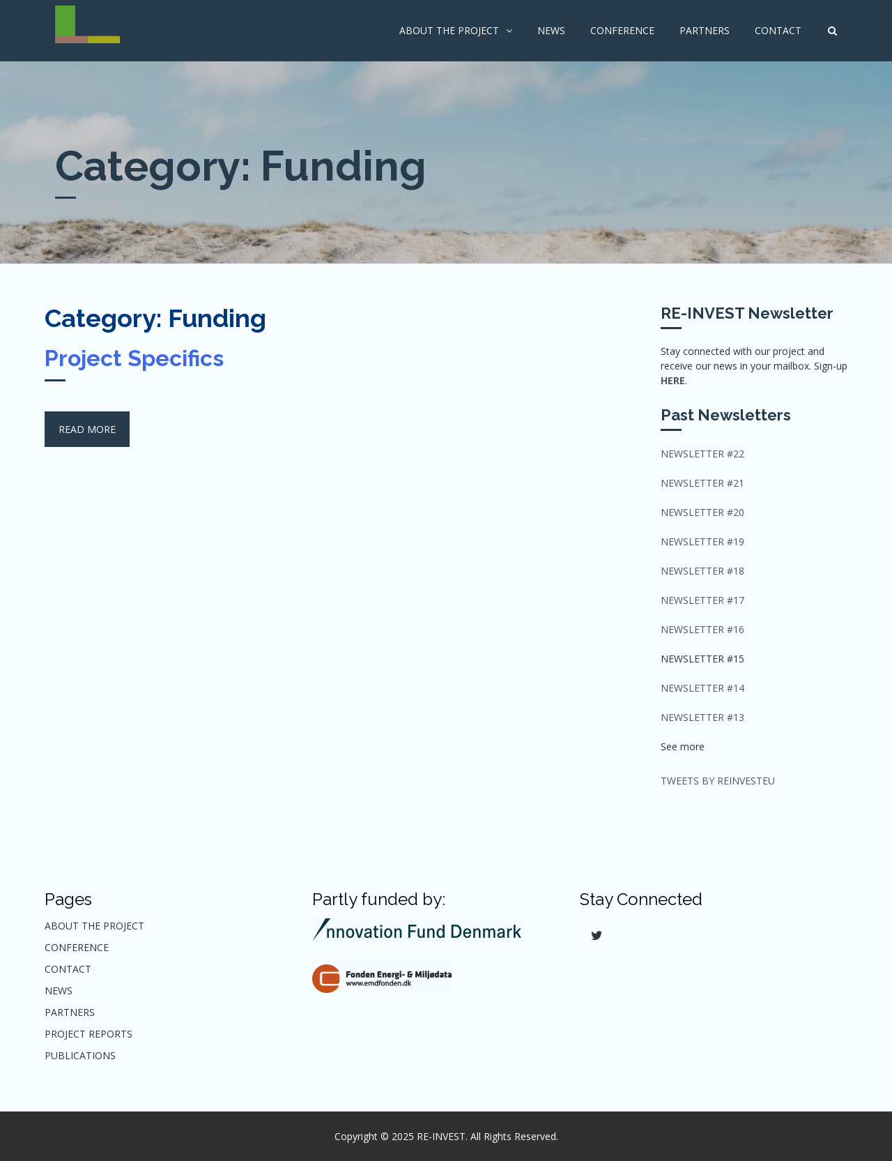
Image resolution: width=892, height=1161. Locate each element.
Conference (622, 30)
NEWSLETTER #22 (702, 453)
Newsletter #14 (702, 688)
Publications (80, 1055)
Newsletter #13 (702, 717)
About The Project (449, 30)
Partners (704, 30)
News (551, 30)
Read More (87, 429)
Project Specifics (134, 358)
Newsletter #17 (702, 600)
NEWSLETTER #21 (702, 483)
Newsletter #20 (702, 512)
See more (683, 746)
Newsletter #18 (702, 570)
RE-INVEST (441, 1136)
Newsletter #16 (702, 629)
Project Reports (88, 1033)
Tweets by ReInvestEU (718, 780)
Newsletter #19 (702, 541)
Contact (778, 30)
